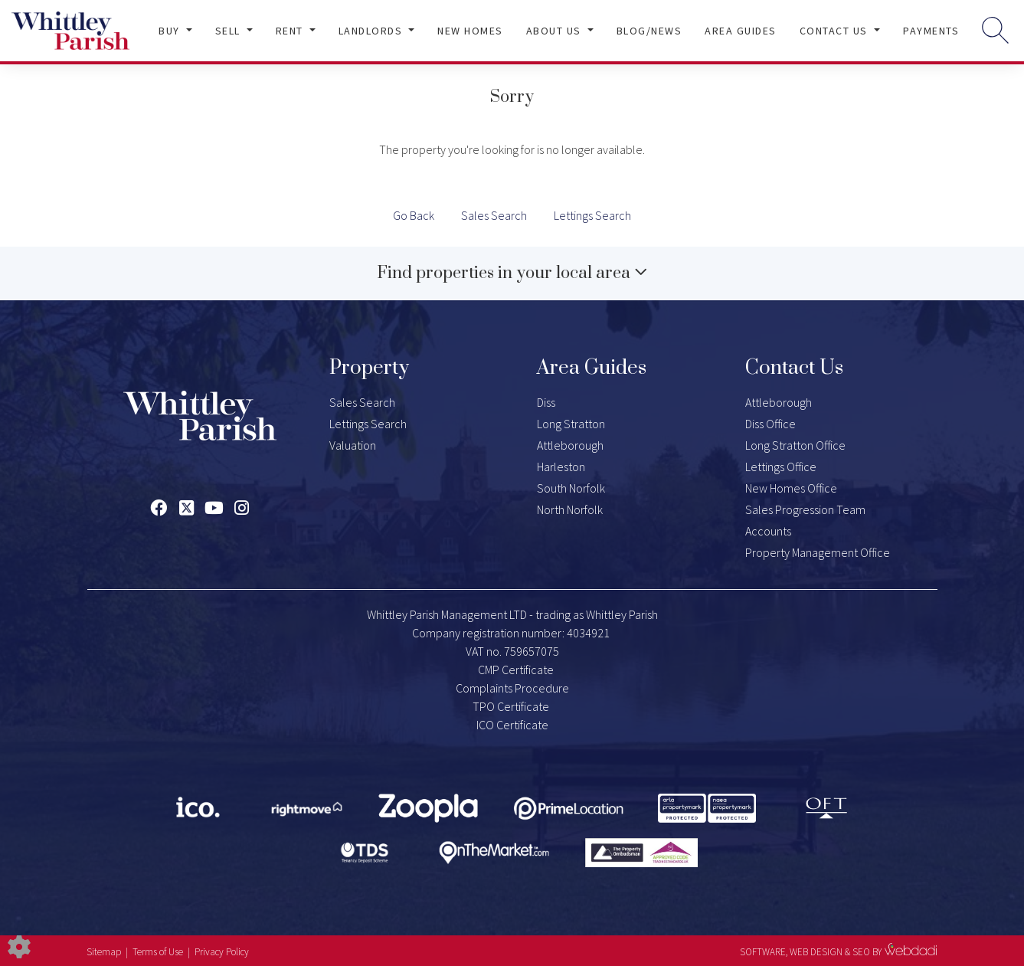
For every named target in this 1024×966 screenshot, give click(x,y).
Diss (546, 402)
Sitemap (104, 951)
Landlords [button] (372, 31)
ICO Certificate (512, 724)
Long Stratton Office (795, 445)
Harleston (561, 466)
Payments (931, 31)
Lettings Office (780, 466)
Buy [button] (171, 31)
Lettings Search (592, 215)
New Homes (470, 31)
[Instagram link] (241, 508)
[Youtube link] (214, 508)
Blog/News (649, 31)
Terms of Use (157, 951)
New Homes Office (791, 488)
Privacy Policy (222, 951)
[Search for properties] (995, 29)
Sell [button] (229, 31)
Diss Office (770, 423)
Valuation (352, 445)
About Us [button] (555, 31)
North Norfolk (570, 509)
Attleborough (570, 445)
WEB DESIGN (816, 951)
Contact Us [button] (836, 31)
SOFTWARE (763, 951)
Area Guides (741, 31)
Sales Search (494, 215)
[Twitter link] (186, 508)
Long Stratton (571, 423)
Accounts (768, 531)
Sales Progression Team (805, 509)
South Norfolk (571, 488)
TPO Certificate (511, 706)
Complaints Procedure (512, 688)
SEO (861, 951)
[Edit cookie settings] (19, 945)
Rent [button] (291, 31)
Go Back (413, 215)
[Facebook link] (159, 508)
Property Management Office (817, 552)
